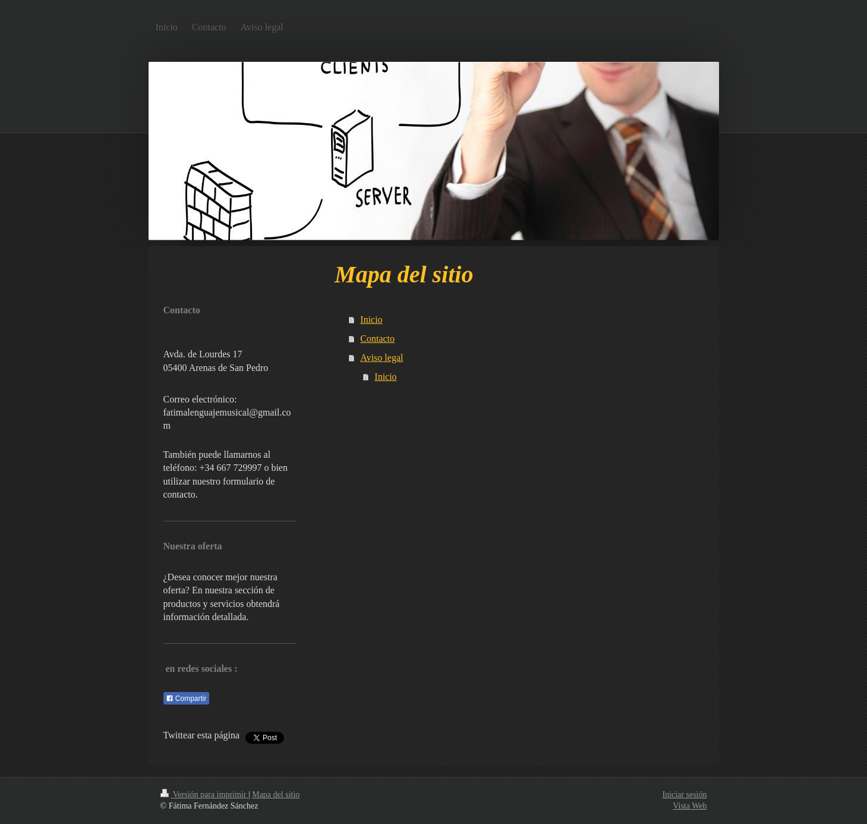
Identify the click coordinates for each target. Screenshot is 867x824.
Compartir (186, 698)
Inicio (371, 319)
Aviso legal (381, 358)
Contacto (377, 339)
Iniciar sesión (684, 794)
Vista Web (690, 805)
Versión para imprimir (204, 794)
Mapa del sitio (275, 794)
